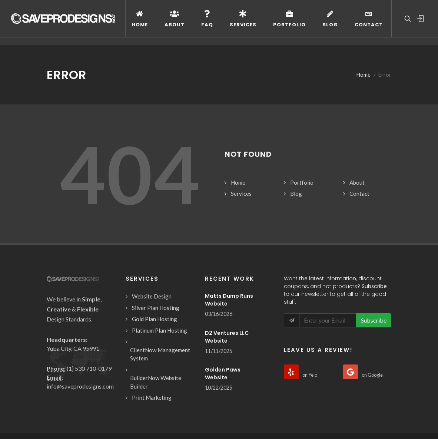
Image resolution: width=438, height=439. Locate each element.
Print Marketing (152, 352)
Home (238, 137)
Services (241, 148)
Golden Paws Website (222, 328)
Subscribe (373, 275)
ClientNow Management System (160, 309)
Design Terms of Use (71, 417)
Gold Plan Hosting (154, 274)
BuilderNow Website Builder (155, 337)
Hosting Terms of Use (127, 417)
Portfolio (301, 137)
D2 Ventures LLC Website (227, 292)
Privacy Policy (174, 417)
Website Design (152, 251)
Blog (296, 148)
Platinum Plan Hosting (159, 285)
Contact (359, 148)
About (357, 137)
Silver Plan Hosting (155, 263)
